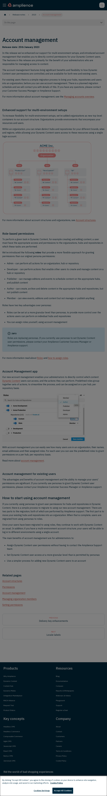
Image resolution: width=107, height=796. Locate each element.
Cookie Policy (56, 783)
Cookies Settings (42, 790)
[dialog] (53, 786)
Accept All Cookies (62, 790)
